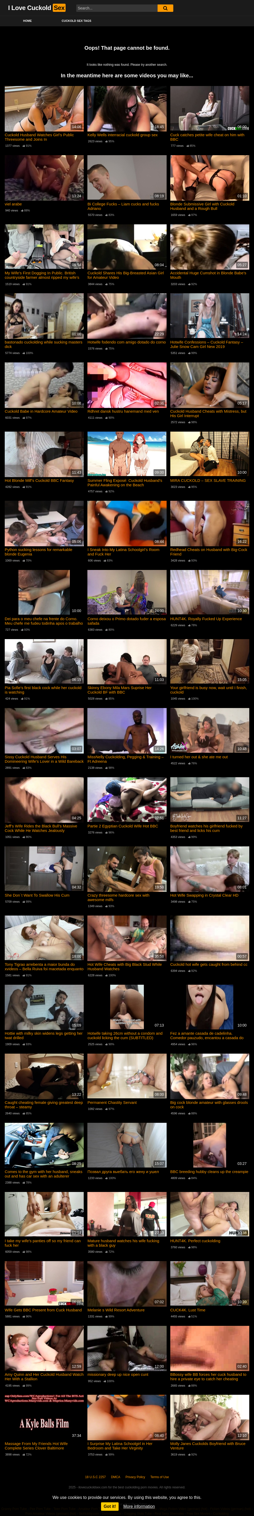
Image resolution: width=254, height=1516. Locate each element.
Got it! (110, 1506)
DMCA (115, 1477)
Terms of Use (159, 1477)
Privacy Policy (135, 1477)
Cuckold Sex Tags (76, 20)
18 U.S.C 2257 (95, 1477)
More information (139, 1506)
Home (27, 20)
